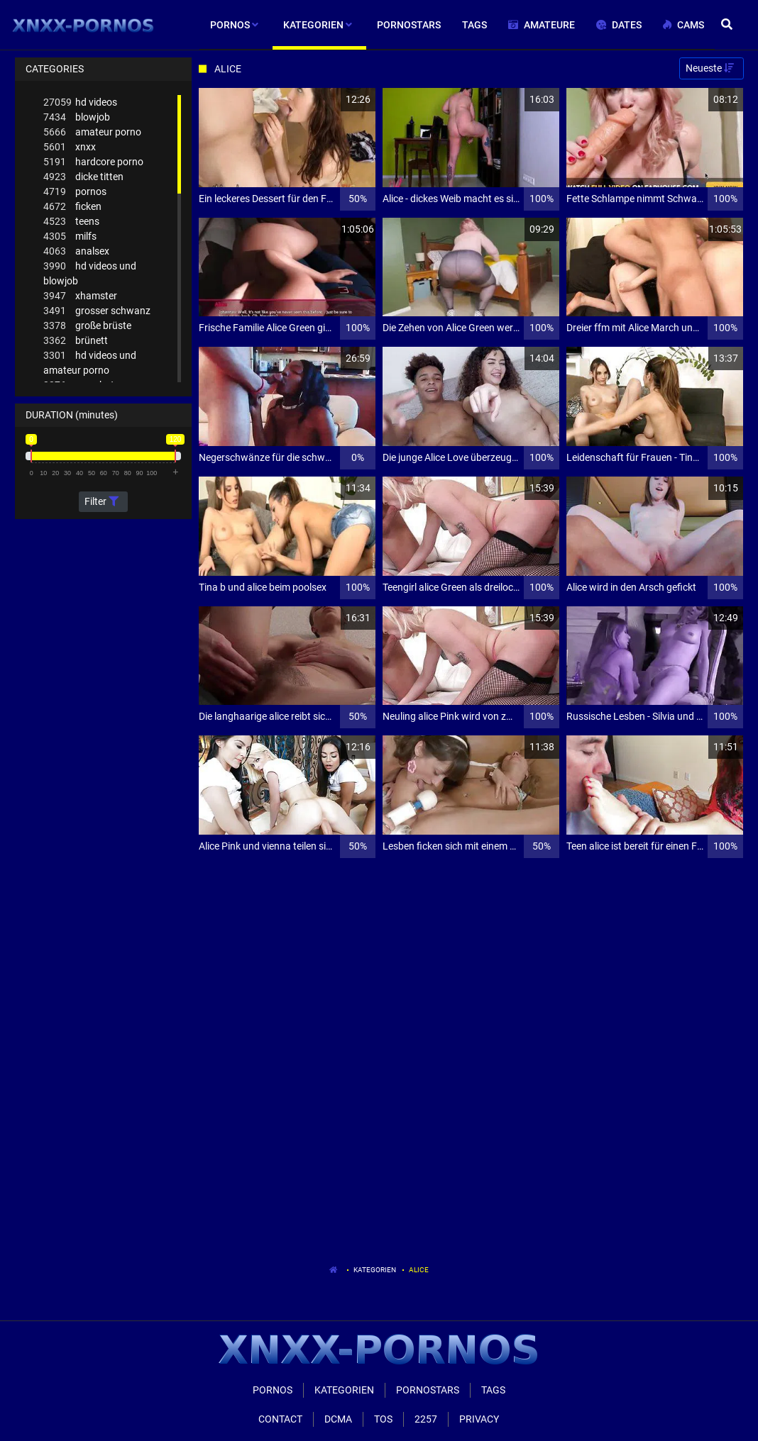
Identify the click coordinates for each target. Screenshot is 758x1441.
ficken (72, 206)
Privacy (479, 1419)
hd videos (80, 102)
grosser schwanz (96, 311)
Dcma (338, 1419)
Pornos (272, 1390)
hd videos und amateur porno (89, 362)
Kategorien (374, 1270)
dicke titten (83, 176)
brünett (75, 340)
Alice (419, 1270)
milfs (70, 236)
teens (71, 221)
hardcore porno (93, 162)
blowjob (76, 117)
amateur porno (92, 132)
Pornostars (427, 1390)
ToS (383, 1419)
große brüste (87, 325)
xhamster (80, 296)
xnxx (69, 147)
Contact (280, 1419)
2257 (425, 1419)
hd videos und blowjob (89, 272)
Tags (493, 1390)
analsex (76, 251)
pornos (74, 191)
